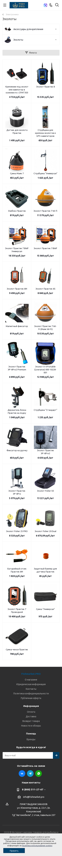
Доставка (31, 716)
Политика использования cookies (37, 846)
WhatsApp (38, 773)
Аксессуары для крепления (28, 29)
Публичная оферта (31, 698)
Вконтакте (22, 773)
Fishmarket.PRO (31, 673)
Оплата (31, 712)
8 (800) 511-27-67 (32, 789)
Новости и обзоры (31, 725)
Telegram (30, 773)
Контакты (31, 689)
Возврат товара (31, 721)
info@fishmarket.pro (33, 797)
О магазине (31, 679)
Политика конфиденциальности (31, 693)
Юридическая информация (31, 684)
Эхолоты (18, 39)
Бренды (31, 739)
